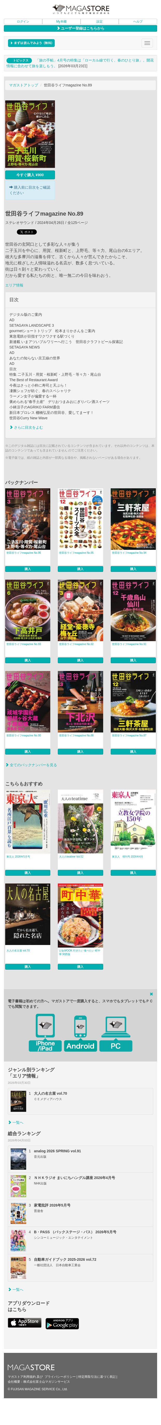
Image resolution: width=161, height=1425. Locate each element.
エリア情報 (14, 285)
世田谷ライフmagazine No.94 (129, 552)
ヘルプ (138, 21)
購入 (28, 569)
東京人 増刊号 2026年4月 (127, 856)
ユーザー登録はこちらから (81, 28)
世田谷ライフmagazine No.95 (76, 552)
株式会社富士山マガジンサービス (46, 1381)
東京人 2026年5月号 (18, 856)
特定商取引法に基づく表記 (97, 1377)
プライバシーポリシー (60, 1377)
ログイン (23, 21)
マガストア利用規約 (22, 1377)
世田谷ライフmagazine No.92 (76, 644)
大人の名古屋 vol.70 (18, 950)
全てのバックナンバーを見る (31, 765)
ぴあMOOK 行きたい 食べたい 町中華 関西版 (79, 952)
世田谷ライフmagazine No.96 (23, 552)
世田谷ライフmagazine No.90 (23, 735)
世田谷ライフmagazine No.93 (23, 644)
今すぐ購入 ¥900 (30, 175)
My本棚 (61, 21)
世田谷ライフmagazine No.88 (76, 735)
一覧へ (15, 1122)
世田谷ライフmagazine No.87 (129, 735)
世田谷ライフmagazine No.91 (129, 644)
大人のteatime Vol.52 (71, 856)
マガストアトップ (23, 85)
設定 (99, 21)
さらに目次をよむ (26, 427)
